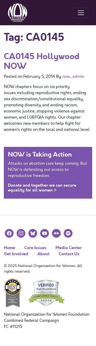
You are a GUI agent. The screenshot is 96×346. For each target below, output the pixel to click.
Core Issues (35, 248)
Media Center (69, 248)
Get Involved (16, 254)
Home (9, 248)
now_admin (73, 76)
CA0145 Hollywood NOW (41, 61)
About (43, 254)
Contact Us (69, 254)
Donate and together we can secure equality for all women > (42, 187)
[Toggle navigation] (81, 13)
